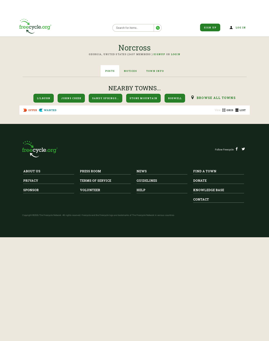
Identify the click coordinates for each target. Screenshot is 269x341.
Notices (130, 70)
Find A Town (204, 275)
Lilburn (43, 98)
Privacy (30, 284)
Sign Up (210, 27)
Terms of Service (95, 284)
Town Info (155, 70)
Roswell (175, 98)
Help (141, 294)
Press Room (90, 275)
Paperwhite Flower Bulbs (72, 202)
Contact (201, 303)
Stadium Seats (61, 169)
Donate (200, 284)
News (142, 275)
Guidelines (147, 284)
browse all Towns (216, 98)
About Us (31, 275)
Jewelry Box (60, 132)
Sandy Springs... (105, 98)
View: (218, 110)
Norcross (60, 126)
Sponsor (31, 294)
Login (175, 54)
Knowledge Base (208, 294)
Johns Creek (71, 98)
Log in (241, 27)
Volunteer (90, 294)
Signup (159, 54)
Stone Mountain (143, 98)
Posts (110, 70)
